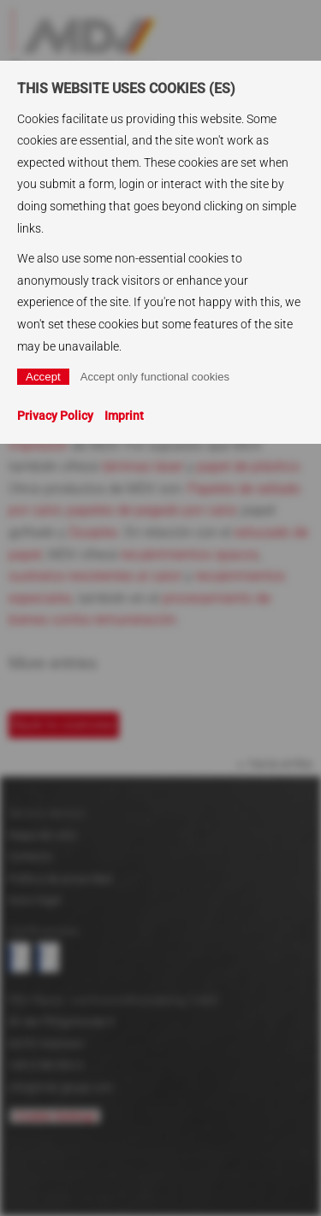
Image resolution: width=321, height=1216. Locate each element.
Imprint (124, 415)
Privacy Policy (55, 415)
